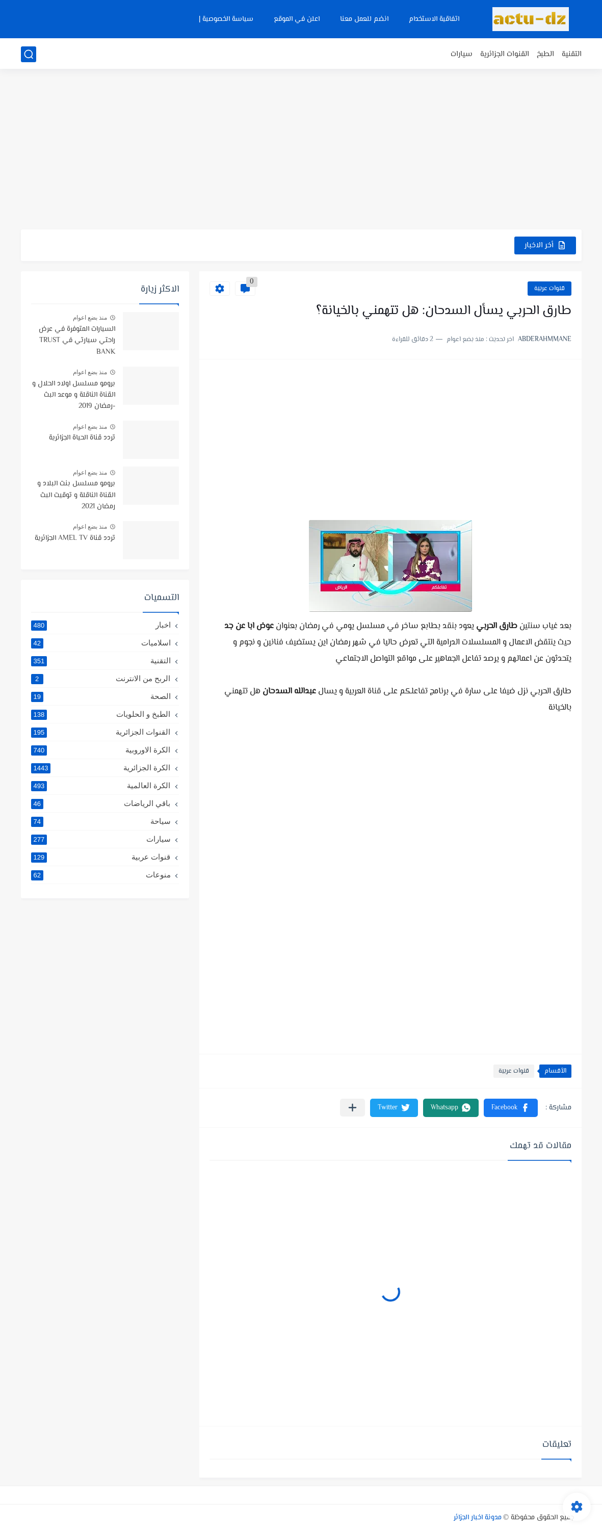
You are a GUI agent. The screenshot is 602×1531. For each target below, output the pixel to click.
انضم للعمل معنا (364, 19)
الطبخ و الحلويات (101, 714)
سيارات (462, 54)
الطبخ (545, 54)
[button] (511, 1108)
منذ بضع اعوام (90, 317)
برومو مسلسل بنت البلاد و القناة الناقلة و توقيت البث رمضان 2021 (76, 495)
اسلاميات (101, 642)
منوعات (101, 874)
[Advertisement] (301, 150)
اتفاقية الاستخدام (434, 19)
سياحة (101, 821)
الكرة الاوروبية (101, 750)
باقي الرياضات (101, 803)
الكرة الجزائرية (101, 767)
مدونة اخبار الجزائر (478, 1517)
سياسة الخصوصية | (226, 19)
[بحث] (28, 54)
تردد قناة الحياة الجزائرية (82, 438)
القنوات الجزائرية (504, 54)
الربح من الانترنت (101, 678)
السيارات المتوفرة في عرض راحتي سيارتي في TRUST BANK (77, 341)
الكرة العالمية (101, 785)
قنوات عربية (549, 288)
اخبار (101, 625)
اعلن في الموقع (297, 19)
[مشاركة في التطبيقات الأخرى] (352, 1108)
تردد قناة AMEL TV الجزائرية (75, 538)
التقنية (572, 54)
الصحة (101, 696)
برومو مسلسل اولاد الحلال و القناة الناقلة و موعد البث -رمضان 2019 (73, 395)
